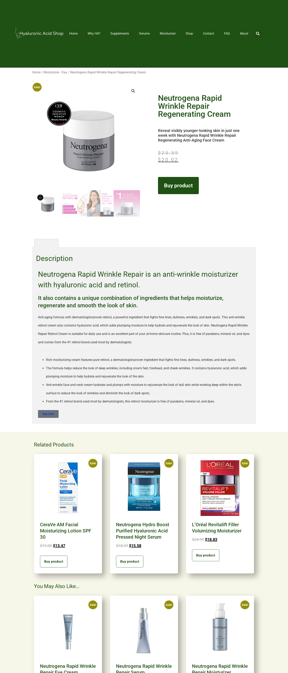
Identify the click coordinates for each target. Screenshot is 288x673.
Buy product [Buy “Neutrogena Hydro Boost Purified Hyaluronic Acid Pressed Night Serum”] (129, 561)
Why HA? (94, 33)
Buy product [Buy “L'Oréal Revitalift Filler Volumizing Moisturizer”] (205, 555)
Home (73, 33)
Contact (208, 33)
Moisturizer (168, 33)
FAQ (227, 33)
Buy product (178, 186)
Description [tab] (46, 243)
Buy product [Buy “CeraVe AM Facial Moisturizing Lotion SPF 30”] (53, 561)
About (244, 33)
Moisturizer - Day (55, 72)
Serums (144, 33)
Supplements (119, 33)
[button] (258, 33)
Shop (189, 33)
